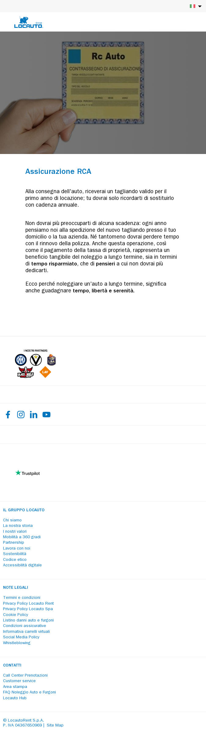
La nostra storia (18, 526)
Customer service (19, 681)
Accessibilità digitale (22, 565)
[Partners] (35, 376)
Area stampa (15, 687)
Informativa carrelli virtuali (26, 632)
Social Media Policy (21, 637)
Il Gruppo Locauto (24, 510)
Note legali (15, 588)
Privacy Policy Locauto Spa (28, 609)
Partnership (13, 543)
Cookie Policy (15, 615)
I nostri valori (15, 532)
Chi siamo (12, 520)
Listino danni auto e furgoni (28, 620)
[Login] (180, 22)
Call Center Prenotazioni (25, 676)
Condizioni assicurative (24, 626)
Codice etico (15, 560)
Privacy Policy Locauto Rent (28, 604)
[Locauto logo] (28, 22)
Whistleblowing (17, 643)
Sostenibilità (14, 554)
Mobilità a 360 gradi (22, 537)
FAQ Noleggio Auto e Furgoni (29, 692)
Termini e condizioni (21, 598)
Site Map (55, 725)
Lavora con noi (16, 548)
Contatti (12, 665)
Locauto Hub (15, 698)
